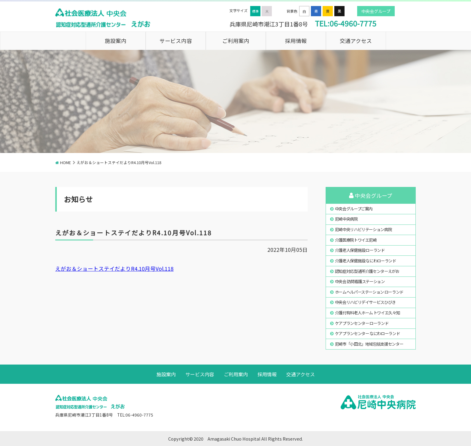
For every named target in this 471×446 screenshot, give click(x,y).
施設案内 (115, 40)
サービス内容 (176, 40)
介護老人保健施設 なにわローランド (365, 261)
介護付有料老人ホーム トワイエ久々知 (367, 313)
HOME (65, 162)
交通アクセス (356, 40)
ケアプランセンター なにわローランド (367, 333)
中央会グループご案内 (353, 209)
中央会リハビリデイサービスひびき (365, 302)
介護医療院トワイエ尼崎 (356, 240)
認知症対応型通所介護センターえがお (367, 271)
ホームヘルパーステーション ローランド (369, 292)
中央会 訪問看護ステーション (360, 281)
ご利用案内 (235, 40)
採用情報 (296, 40)
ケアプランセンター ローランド (362, 323)
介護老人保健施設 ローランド (360, 250)
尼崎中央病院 (346, 219)
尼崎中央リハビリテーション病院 (363, 229)
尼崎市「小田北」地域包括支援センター (369, 344)
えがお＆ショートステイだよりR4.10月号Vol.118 (114, 268)
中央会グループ (375, 11)
